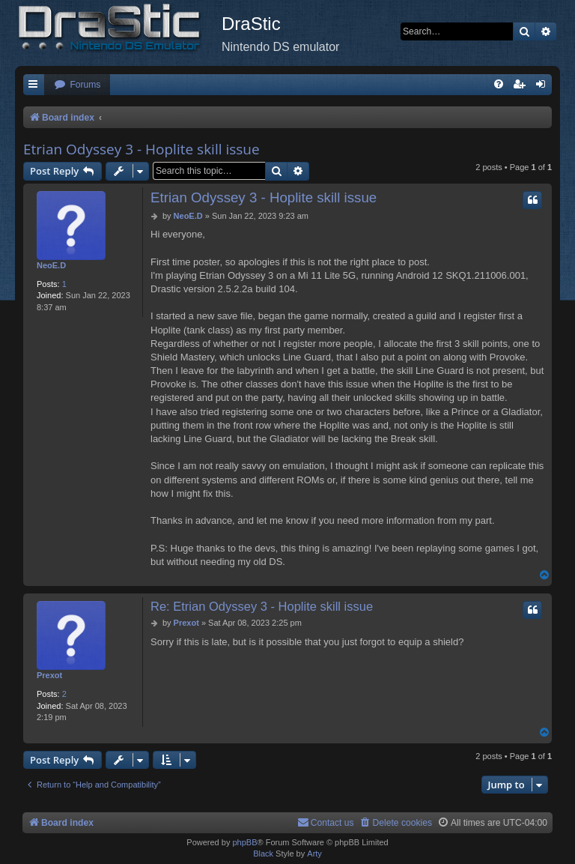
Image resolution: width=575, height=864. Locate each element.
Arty (314, 853)
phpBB (244, 842)
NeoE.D (51, 265)
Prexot (49, 675)
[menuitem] (77, 85)
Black (263, 853)
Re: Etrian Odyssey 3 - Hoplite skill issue (261, 606)
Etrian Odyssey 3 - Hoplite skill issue (141, 149)
